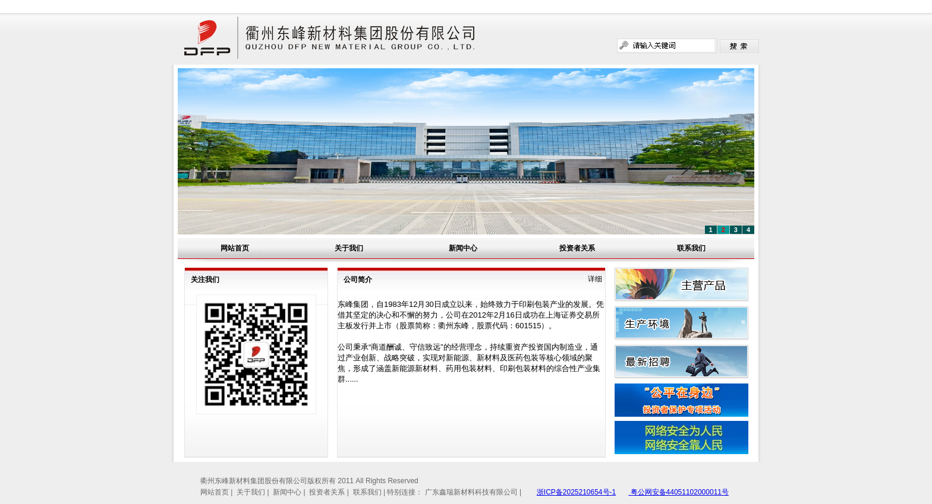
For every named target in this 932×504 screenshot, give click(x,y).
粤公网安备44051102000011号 (678, 492)
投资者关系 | (330, 492)
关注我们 (205, 279)
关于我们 (349, 248)
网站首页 (235, 248)
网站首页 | (217, 492)
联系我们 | (370, 492)
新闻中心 (463, 248)
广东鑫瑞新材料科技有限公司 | (473, 492)
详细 (595, 279)
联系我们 (691, 248)
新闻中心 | (290, 492)
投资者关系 (577, 248)
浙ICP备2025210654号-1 (576, 492)
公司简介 (358, 279)
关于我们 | (254, 492)
